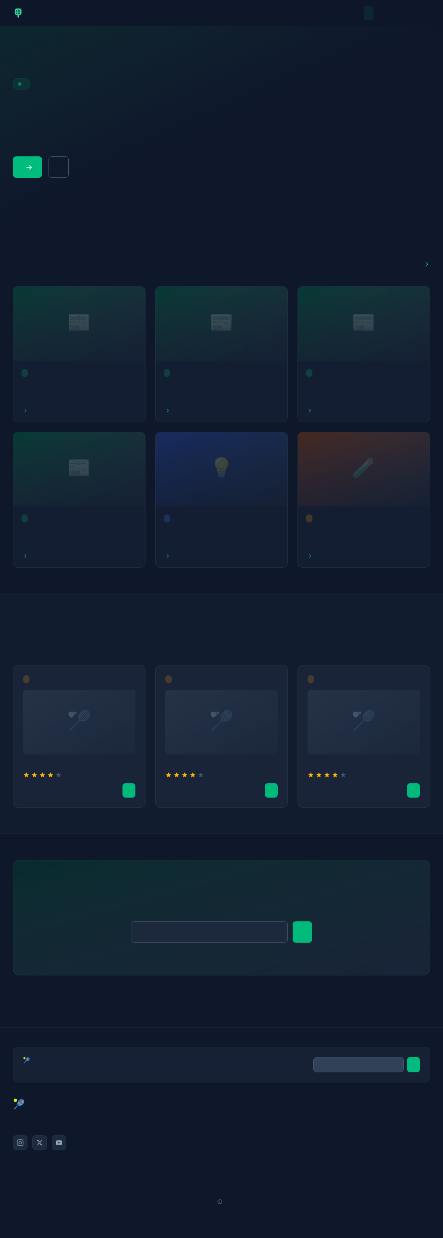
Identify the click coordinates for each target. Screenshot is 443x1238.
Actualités (275, 1113)
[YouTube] (59, 1142)
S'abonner (302, 934)
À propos (382, 1113)
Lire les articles (29, 167)
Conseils (402, 13)
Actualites (380, 13)
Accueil (368, 13)
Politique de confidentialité (382, 1149)
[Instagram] (20, 1142)
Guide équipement (59, 167)
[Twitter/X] (39, 1142)
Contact (382, 1125)
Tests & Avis (391, 13)
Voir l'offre (128, 793)
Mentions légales (382, 1137)
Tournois (425, 13)
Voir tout (427, 264)
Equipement (414, 13)
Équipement (275, 1149)
